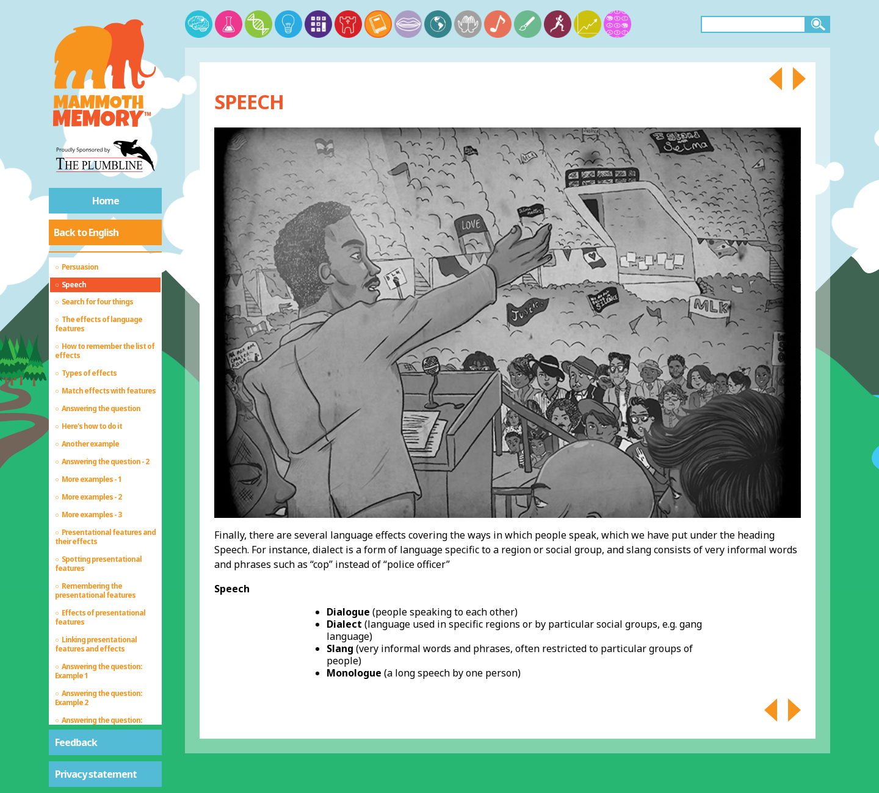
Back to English (86, 232)
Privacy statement (96, 774)
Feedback (76, 742)
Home (105, 200)
